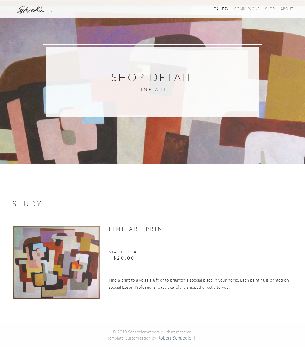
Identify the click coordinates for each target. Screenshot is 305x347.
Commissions (246, 8)
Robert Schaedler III (178, 338)
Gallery (221, 8)
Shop (270, 8)
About (287, 8)
